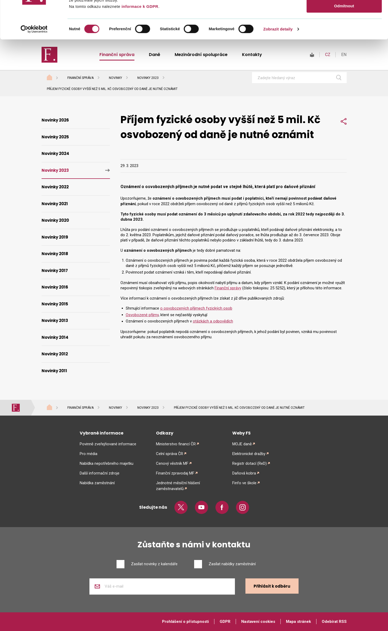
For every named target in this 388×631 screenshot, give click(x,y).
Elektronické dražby (248, 453)
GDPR (225, 621)
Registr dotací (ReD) (249, 463)
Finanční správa (80, 78)
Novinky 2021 (55, 203)
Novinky (115, 78)
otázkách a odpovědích (213, 321)
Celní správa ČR (169, 453)
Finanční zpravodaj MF (175, 473)
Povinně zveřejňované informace (108, 444)
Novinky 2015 (55, 304)
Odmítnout (344, 44)
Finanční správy (228, 288)
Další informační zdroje (99, 473)
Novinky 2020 (55, 220)
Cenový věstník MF (172, 463)
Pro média (88, 453)
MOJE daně (242, 444)
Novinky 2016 (55, 287)
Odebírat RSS (334, 621)
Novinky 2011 (54, 370)
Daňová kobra (244, 473)
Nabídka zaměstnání (97, 483)
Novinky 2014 (55, 337)
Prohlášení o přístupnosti (185, 621)
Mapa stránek (298, 621)
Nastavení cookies (258, 621)
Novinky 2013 (55, 320)
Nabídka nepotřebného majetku (106, 463)
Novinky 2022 (55, 187)
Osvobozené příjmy (142, 314)
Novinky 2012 (55, 354)
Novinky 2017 (55, 270)
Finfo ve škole (244, 483)
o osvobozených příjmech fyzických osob (196, 308)
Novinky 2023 (148, 78)
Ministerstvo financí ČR (176, 444)
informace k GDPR (139, 44)
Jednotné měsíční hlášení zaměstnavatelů (178, 486)
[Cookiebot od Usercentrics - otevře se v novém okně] (34, 67)
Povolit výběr (344, 28)
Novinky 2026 (55, 120)
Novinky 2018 (55, 253)
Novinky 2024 (55, 153)
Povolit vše (344, 13)
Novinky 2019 (55, 237)
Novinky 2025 (55, 137)
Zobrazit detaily (278, 67)
